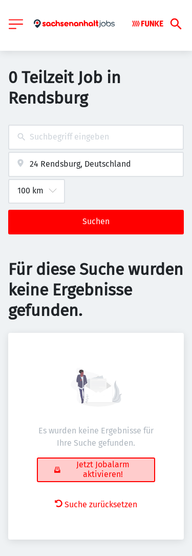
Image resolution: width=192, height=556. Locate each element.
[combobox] (96, 137)
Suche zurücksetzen (96, 504)
